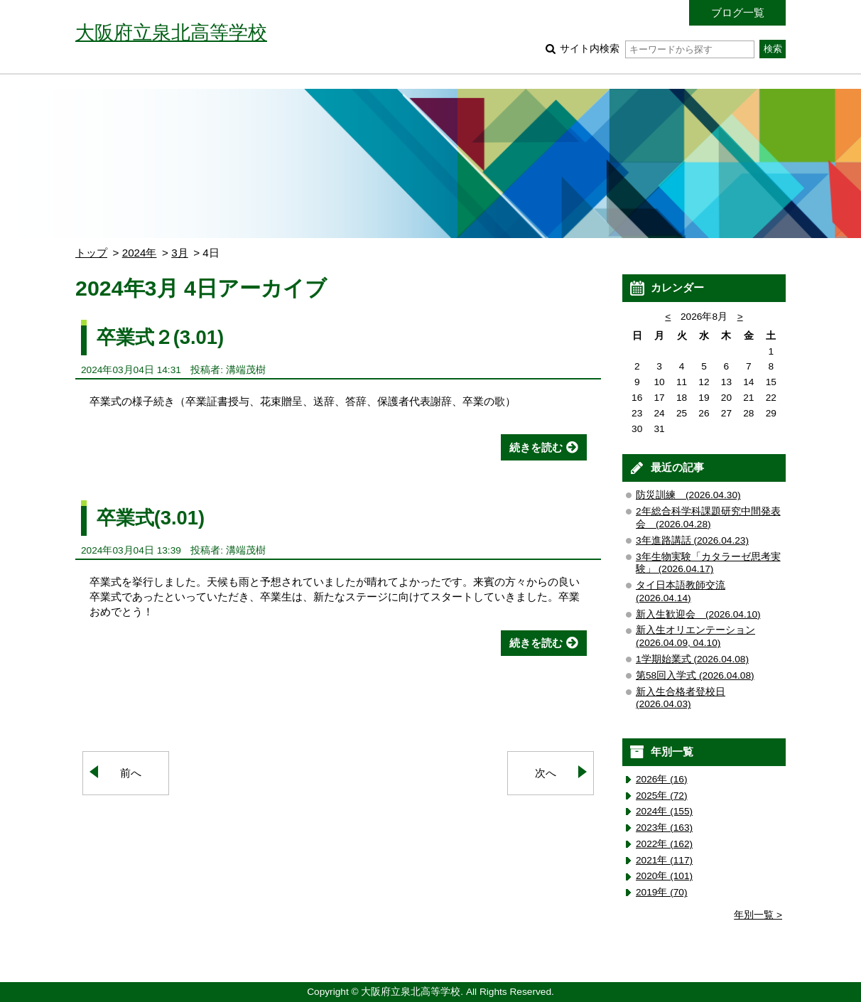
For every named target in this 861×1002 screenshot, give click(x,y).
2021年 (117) (664, 860)
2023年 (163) (664, 827)
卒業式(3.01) (151, 518)
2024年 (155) (664, 811)
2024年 (139, 253)
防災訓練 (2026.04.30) (688, 495)
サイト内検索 (657, 48)
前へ (130, 773)
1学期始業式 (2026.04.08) (692, 659)
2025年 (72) (662, 795)
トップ (91, 253)
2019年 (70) (662, 892)
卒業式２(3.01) (160, 337)
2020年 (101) (664, 876)
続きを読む (536, 447)
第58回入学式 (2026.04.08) (695, 675)
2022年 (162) (664, 844)
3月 (179, 253)
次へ (545, 773)
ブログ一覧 (737, 12)
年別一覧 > (758, 915)
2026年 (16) (662, 779)
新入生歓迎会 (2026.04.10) (698, 614)
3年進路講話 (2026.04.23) (692, 540)
